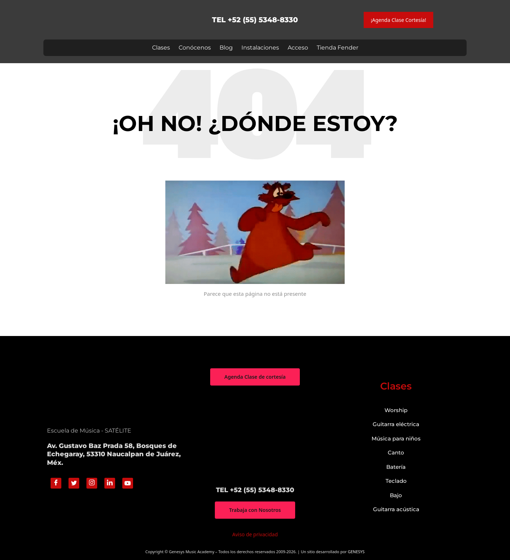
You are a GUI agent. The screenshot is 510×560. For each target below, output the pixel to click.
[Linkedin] (109, 483)
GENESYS (356, 551)
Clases (161, 47)
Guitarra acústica (396, 509)
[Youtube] (127, 483)
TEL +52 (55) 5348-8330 (255, 19)
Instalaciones (260, 47)
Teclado (396, 480)
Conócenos (195, 47)
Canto (396, 452)
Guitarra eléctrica (396, 424)
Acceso (298, 47)
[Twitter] (74, 483)
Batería (396, 466)
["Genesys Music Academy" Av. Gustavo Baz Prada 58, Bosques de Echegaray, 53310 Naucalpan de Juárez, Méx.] (255, 436)
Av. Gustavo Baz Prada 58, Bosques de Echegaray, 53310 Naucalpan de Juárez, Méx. (114, 454)
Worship (395, 410)
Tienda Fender (337, 47)
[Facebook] (56, 483)
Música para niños (396, 438)
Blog (226, 47)
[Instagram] (91, 483)
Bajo (396, 495)
